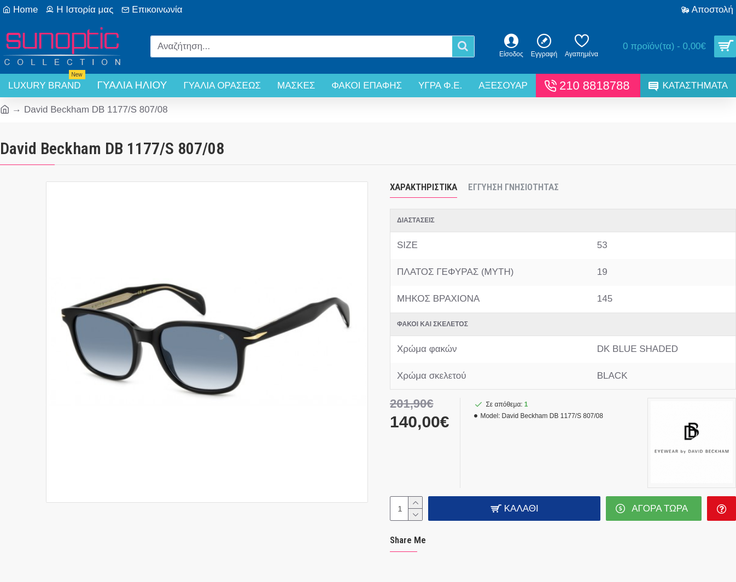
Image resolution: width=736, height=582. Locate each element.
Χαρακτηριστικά (423, 186)
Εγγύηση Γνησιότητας (513, 186)
